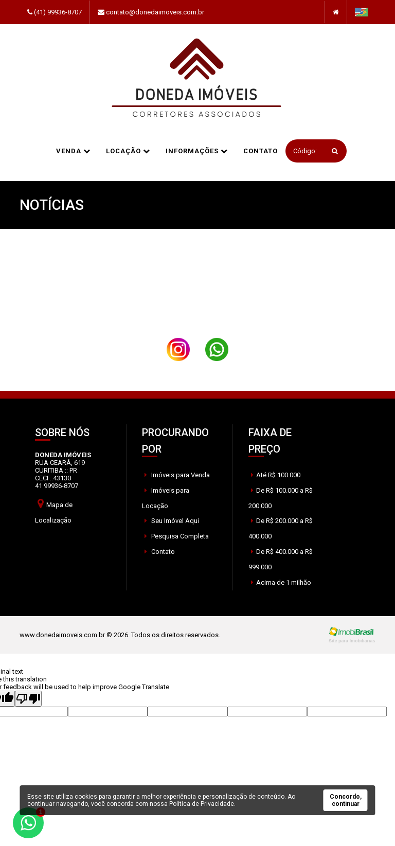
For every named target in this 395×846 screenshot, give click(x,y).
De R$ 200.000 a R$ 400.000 (280, 528)
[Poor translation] (28, 699)
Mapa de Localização (54, 511)
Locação (128, 151)
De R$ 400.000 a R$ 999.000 (280, 559)
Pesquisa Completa (177, 536)
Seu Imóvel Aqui (172, 521)
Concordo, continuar (346, 800)
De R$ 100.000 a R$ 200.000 (280, 498)
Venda (73, 151)
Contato (260, 151)
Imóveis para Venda (177, 475)
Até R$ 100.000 (275, 475)
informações (197, 151)
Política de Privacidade (201, 803)
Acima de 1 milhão (281, 582)
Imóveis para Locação (165, 498)
